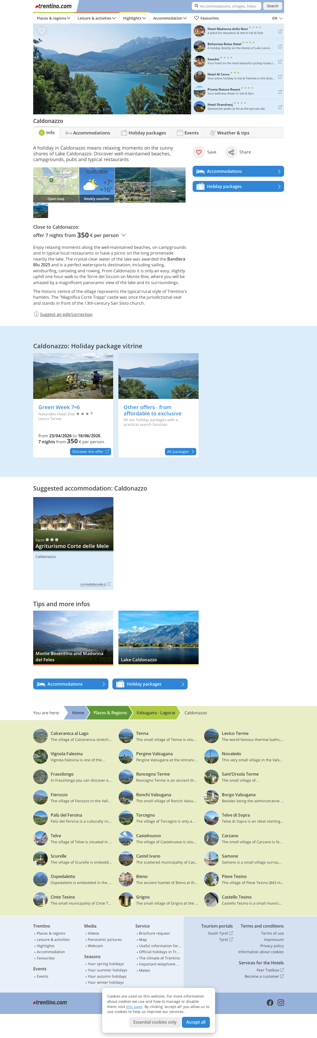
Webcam (95, 945)
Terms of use (272, 933)
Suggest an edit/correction (63, 314)
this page (134, 1006)
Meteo (144, 970)
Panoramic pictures (105, 939)
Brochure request (154, 933)
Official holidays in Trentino (160, 951)
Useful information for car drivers (160, 945)
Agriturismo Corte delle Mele (73, 543)
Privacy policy (272, 945)
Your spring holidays (106, 963)
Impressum (274, 939)
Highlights (132, 18)
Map (143, 939)
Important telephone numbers (160, 964)
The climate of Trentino (159, 958)
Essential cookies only (155, 1022)
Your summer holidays (107, 970)
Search (272, 6)
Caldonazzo (46, 556)
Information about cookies (261, 951)
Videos (93, 933)
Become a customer (264, 976)
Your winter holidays (106, 982)
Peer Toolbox (270, 970)
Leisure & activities (94, 18)
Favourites (206, 18)
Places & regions (51, 18)
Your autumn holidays (107, 976)
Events (42, 976)
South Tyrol (220, 933)
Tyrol (226, 939)
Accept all (195, 1022)
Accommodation (167, 18)
